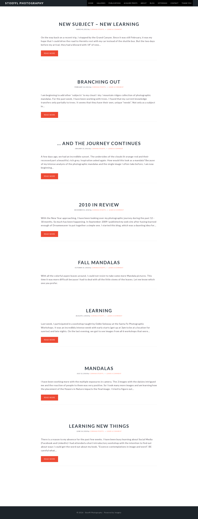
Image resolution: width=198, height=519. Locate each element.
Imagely (118, 512)
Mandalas (99, 368)
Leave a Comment (114, 29)
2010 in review (99, 204)
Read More (49, 53)
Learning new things (99, 426)
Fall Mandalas (99, 262)
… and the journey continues (99, 143)
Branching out (99, 82)
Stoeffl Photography (24, 3)
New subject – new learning (99, 24)
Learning (99, 310)
